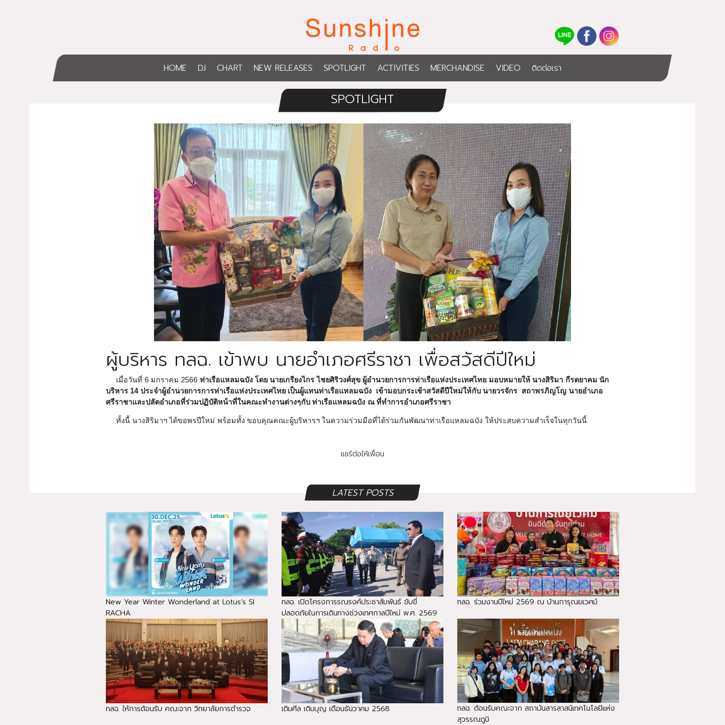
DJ (202, 68)
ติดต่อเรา (546, 68)
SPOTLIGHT (345, 68)
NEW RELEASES (283, 68)
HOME (175, 68)
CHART (230, 68)
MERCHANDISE (457, 68)
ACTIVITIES (398, 68)
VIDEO (508, 68)
